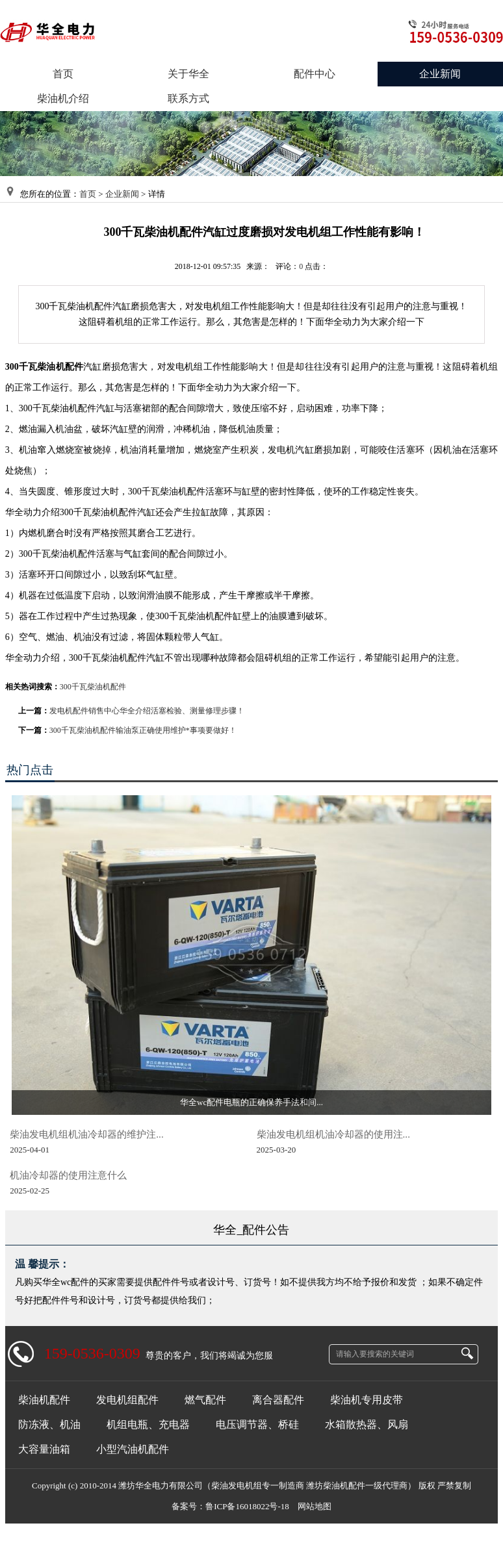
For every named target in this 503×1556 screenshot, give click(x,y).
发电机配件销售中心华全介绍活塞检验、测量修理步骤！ (146, 710)
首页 (87, 194)
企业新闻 (122, 194)
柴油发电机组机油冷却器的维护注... (86, 1134)
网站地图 (314, 1506)
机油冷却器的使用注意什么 (68, 1174)
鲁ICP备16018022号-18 (247, 1506)
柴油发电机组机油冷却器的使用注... (333, 1134)
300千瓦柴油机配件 (93, 686)
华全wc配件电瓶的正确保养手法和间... (251, 1102)
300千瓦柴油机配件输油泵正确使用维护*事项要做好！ (143, 730)
